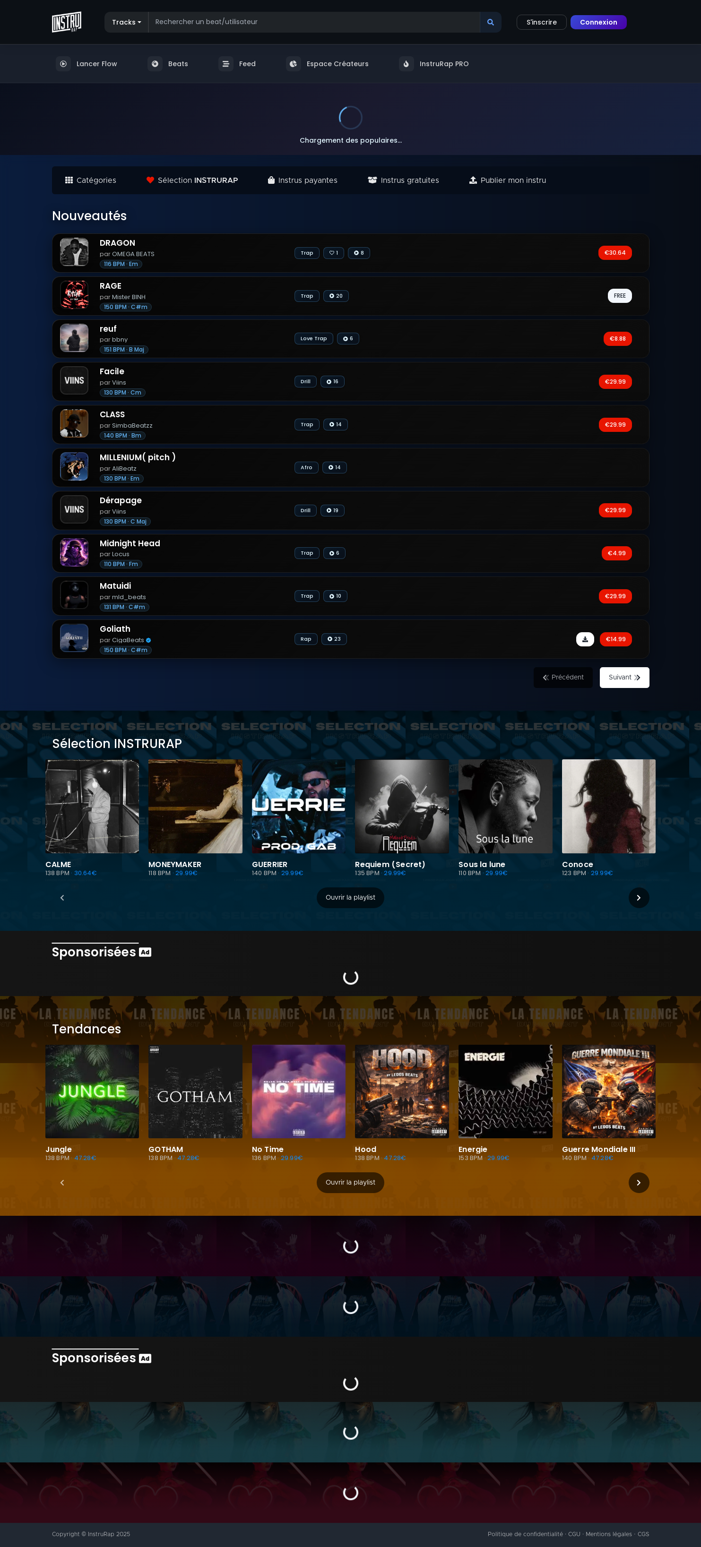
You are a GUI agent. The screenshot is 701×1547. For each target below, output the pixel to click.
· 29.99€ (185, 872)
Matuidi (115, 586)
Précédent (563, 677)
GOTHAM (165, 1149)
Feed (237, 63)
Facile (112, 371)
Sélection (192, 180)
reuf (108, 329)
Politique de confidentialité (525, 1534)
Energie (473, 1149)
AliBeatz (119, 468)
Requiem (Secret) (390, 864)
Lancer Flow (86, 63)
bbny (115, 339)
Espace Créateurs (327, 63)
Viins (114, 382)
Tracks (124, 22)
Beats (167, 63)
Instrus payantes (303, 180)
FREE (620, 296)
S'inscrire (542, 22)
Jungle (58, 1149)
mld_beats (124, 597)
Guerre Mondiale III (599, 1149)
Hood (365, 1149)
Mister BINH (124, 297)
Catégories (90, 180)
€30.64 (615, 253)
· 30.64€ (84, 872)
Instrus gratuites (403, 180)
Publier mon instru (507, 180)
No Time (268, 1149)
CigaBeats (127, 640)
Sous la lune (482, 864)
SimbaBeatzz (128, 425)
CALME (58, 864)
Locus (116, 554)
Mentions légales (609, 1534)
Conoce (577, 864)
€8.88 (618, 339)
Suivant (624, 677)
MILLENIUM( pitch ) (138, 457)
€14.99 (616, 639)
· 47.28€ (83, 1157)
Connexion (598, 22)
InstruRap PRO (434, 63)
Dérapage (121, 500)
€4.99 (617, 553)
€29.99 (615, 382)
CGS (643, 1534)
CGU (574, 1534)
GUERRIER (270, 864)
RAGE (110, 286)
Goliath (115, 629)
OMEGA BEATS (128, 254)
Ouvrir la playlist (350, 897)
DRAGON (117, 243)
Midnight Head (130, 543)
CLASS (112, 414)
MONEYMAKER (174, 864)
